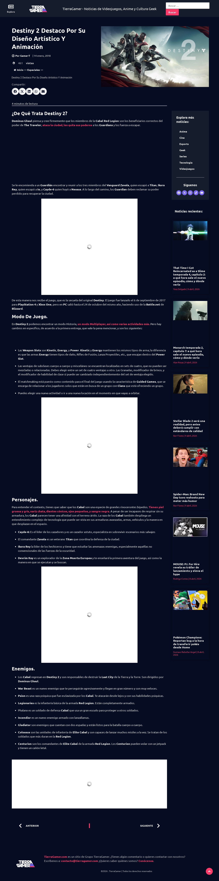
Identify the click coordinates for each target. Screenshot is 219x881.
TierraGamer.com (55, 856)
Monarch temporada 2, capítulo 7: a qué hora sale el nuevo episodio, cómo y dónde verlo (188, 352)
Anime (183, 131)
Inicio (18, 69)
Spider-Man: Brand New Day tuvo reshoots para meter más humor (189, 497)
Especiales (33, 69)
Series (183, 156)
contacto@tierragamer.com (79, 861)
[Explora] (11, 6)
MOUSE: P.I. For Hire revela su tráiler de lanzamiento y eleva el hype (188, 569)
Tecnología (185, 162)
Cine (182, 137)
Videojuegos (186, 168)
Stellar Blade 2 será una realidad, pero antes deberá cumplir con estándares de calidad (189, 426)
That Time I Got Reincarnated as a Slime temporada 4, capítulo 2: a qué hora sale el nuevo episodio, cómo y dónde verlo (189, 276)
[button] (15, 91)
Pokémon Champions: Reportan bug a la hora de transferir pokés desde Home (188, 642)
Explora (11, 11)
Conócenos (145, 861)
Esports (184, 144)
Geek (182, 150)
